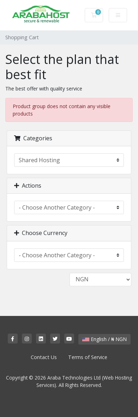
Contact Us (44, 357)
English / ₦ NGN (104, 339)
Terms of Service (87, 357)
